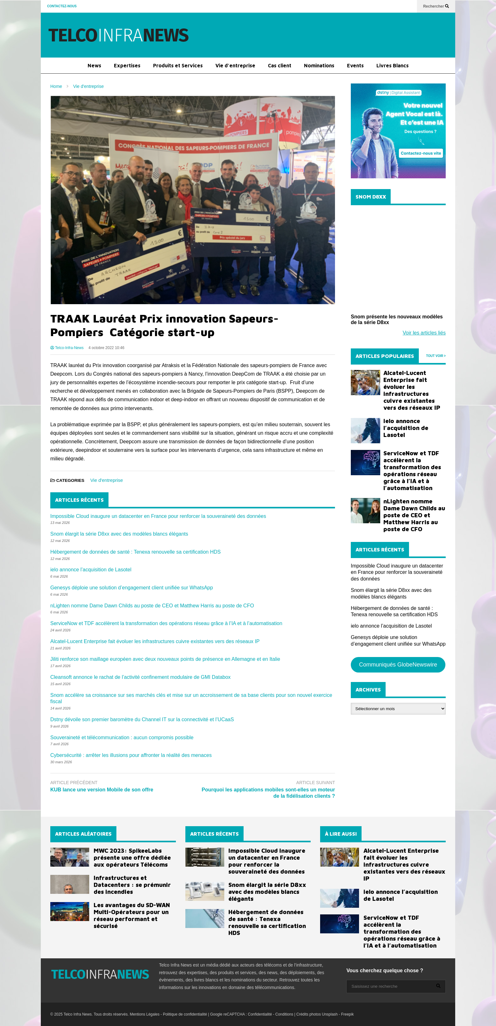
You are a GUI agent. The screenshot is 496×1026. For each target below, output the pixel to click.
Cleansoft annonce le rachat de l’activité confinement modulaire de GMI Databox (140, 677)
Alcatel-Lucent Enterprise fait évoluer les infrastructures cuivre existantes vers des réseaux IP (155, 641)
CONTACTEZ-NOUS (62, 6)
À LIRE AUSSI (341, 834)
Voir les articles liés (424, 332)
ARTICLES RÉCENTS (214, 834)
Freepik (347, 1014)
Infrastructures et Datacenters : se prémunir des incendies (132, 884)
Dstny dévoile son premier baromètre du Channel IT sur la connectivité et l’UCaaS (142, 719)
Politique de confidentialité (185, 1014)
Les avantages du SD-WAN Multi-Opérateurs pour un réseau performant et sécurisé (132, 915)
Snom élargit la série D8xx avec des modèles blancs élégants (119, 534)
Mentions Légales (144, 1014)
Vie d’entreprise (235, 65)
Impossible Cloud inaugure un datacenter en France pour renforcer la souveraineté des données (158, 516)
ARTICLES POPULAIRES (385, 356)
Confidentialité (260, 1014)
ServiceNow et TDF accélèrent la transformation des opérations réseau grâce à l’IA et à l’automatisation (166, 623)
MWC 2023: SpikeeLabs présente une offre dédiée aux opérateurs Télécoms (132, 857)
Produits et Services (178, 65)
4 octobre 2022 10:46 (106, 348)
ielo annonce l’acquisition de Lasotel (90, 569)
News (94, 65)
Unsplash (330, 1014)
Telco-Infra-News (67, 348)
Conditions (284, 1014)
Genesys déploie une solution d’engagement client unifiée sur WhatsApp (131, 587)
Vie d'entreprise (106, 480)
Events (355, 65)
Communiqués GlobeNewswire (398, 664)
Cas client (279, 65)
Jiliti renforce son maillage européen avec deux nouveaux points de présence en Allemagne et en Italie (165, 659)
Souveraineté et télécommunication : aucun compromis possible (122, 737)
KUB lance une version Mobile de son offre (101, 789)
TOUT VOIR (436, 356)
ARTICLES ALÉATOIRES (83, 834)
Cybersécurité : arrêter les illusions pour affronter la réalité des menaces (131, 755)
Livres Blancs (392, 65)
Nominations (319, 65)
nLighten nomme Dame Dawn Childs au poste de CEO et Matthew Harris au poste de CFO (152, 605)
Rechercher (436, 6)
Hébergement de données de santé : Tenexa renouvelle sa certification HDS (135, 552)
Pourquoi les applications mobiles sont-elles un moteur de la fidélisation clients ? (268, 793)
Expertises (127, 65)
